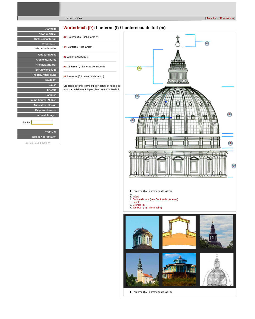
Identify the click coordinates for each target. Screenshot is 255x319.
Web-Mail (50, 131)
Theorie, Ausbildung (44, 74)
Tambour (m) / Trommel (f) (147, 207)
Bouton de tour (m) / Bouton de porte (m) (155, 199)
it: (65, 56)
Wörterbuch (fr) (79, 27)
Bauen (52, 84)
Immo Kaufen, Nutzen (43, 100)
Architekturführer (46, 64)
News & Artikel (47, 34)
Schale (136, 202)
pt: (65, 76)
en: (66, 46)
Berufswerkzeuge (45, 69)
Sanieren (51, 95)
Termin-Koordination (44, 136)
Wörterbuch (49, 44)
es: (66, 66)
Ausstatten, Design (45, 105)
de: (66, 37)
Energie (51, 90)
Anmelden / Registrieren (220, 18)
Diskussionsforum (45, 39)
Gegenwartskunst (45, 110)
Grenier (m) (139, 204)
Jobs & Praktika (46, 54)
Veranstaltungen (46, 115)
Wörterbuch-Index (45, 48)
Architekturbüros (46, 59)
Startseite (50, 29)
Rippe (136, 196)
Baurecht (50, 79)
